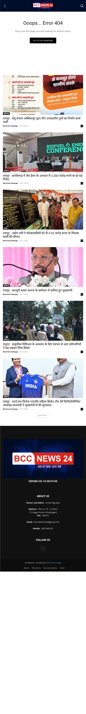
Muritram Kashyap (10, 126)
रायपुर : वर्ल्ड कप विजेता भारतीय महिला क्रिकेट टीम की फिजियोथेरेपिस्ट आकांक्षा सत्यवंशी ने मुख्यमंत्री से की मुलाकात (42, 403)
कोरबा (5, 228)
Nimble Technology (53, 563)
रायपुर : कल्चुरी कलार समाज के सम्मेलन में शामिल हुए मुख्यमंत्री (37, 290)
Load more (43, 415)
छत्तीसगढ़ (6, 114)
